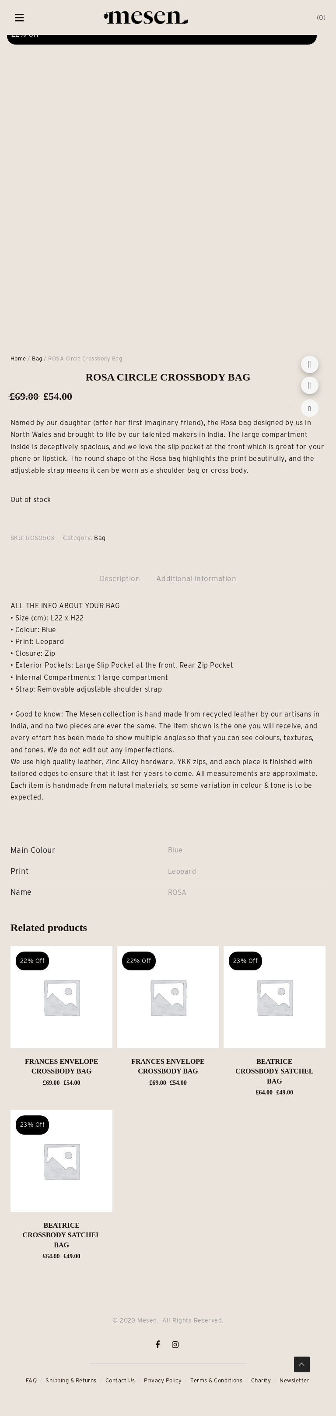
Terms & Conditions (216, 1380)
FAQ (31, 1380)
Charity (261, 1380)
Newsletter (294, 1380)
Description (120, 578)
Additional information (196, 578)
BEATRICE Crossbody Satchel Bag (274, 1071)
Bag (37, 358)
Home (18, 358)
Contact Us (120, 1380)
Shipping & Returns (71, 1380)
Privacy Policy (163, 1380)
